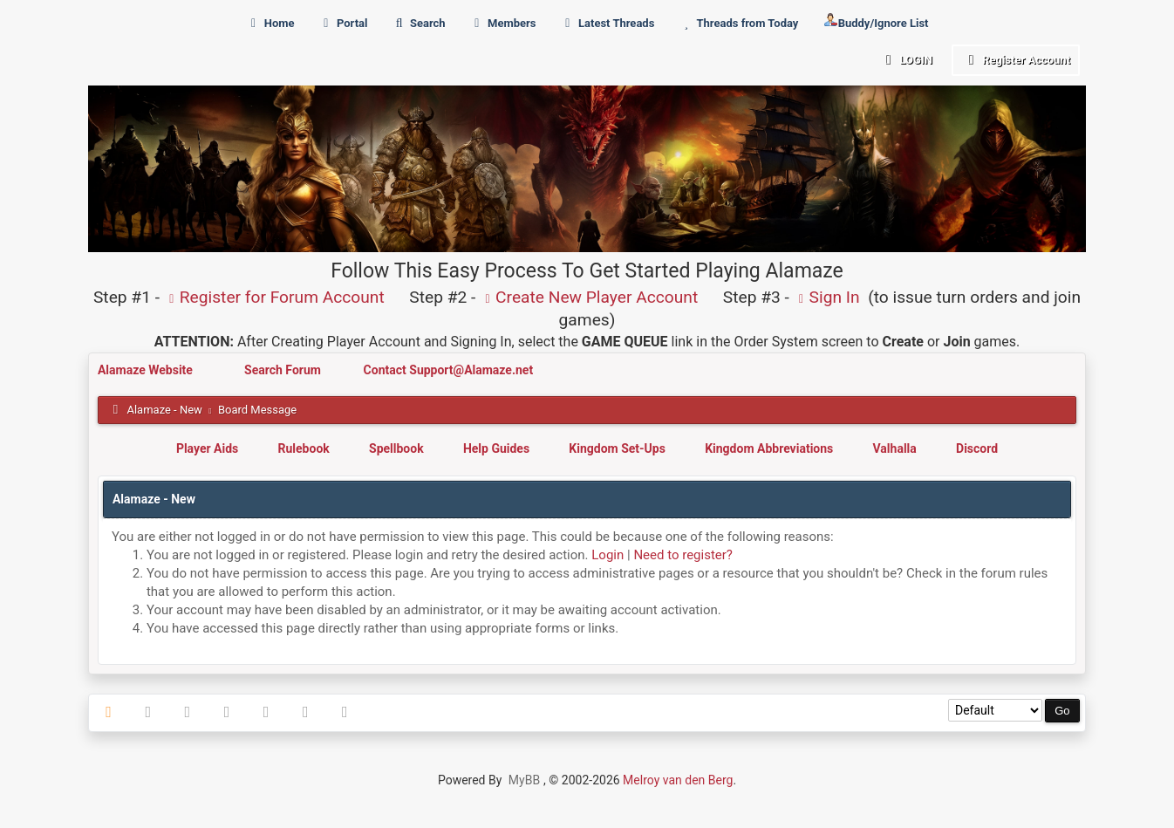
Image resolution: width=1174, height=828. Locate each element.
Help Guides (496, 448)
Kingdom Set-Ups (617, 448)
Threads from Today (739, 23)
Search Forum (284, 370)
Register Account (1015, 59)
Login (905, 59)
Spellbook (396, 448)
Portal (343, 23)
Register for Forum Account (274, 297)
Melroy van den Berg (678, 780)
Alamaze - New (163, 409)
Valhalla (895, 448)
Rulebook (304, 448)
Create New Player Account (589, 297)
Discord (977, 448)
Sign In (827, 297)
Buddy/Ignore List (875, 21)
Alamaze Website (146, 370)
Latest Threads (607, 23)
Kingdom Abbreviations (769, 448)
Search (419, 23)
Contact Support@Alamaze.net (449, 370)
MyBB (524, 780)
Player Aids (207, 448)
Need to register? (683, 555)
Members (502, 23)
